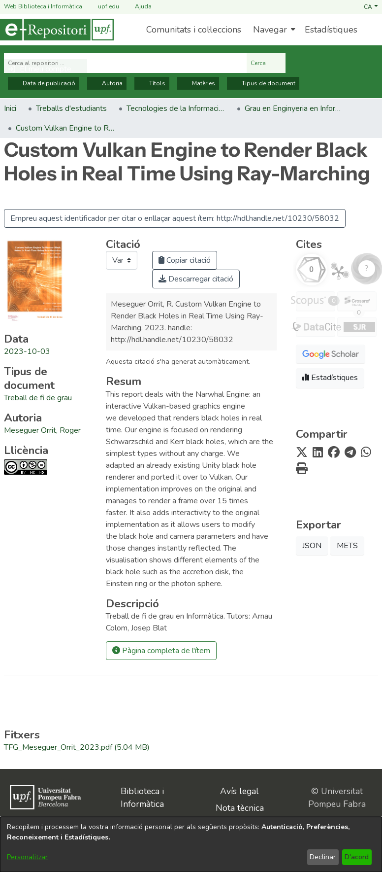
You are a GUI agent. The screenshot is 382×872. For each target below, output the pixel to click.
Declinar (323, 857)
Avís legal (239, 791)
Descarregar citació (196, 279)
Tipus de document (263, 83)
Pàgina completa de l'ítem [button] (161, 650)
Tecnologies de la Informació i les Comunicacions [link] (176, 108)
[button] (371, 6)
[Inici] (57, 29)
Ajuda (137, 6)
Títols (151, 83)
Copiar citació (185, 260)
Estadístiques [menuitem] (331, 29)
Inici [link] (10, 108)
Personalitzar (27, 857)
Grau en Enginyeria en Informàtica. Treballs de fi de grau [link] (294, 108)
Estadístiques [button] (330, 377)
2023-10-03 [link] (27, 351)
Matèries (198, 83)
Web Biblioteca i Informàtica (43, 6)
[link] (38, 397)
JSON (311, 545)
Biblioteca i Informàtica (142, 797)
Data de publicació (43, 83)
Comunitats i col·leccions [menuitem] (193, 29)
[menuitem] (273, 29)
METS (347, 545)
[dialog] (191, 844)
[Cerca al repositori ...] (125, 63)
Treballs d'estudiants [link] (71, 108)
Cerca (266, 63)
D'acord (357, 857)
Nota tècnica (240, 808)
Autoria (107, 83)
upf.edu (102, 6)
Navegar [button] (270, 29)
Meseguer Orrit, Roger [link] (42, 430)
